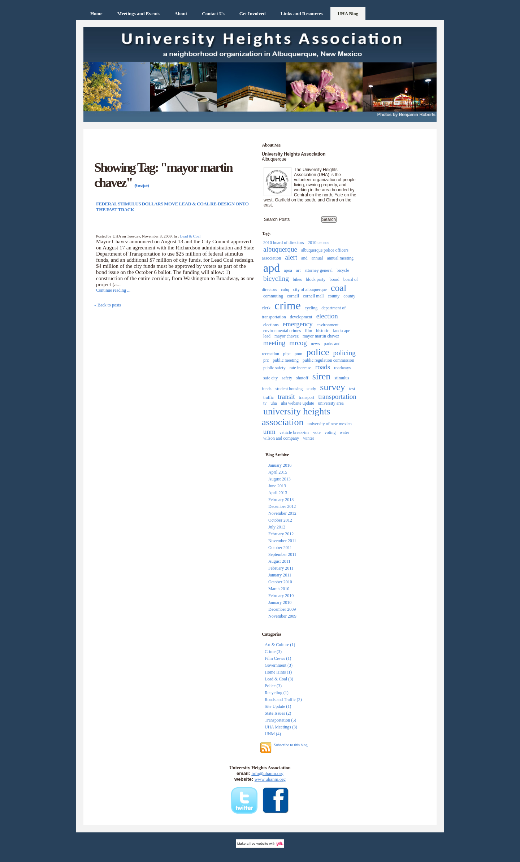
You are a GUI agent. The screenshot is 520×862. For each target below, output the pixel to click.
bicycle (343, 270)
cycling (311, 307)
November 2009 (282, 616)
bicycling (276, 278)
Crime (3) (273, 651)
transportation (337, 396)
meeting (274, 343)
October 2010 (280, 581)
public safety (274, 367)
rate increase (300, 367)
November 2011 (282, 540)
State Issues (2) (278, 713)
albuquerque (280, 249)
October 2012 (280, 520)
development (301, 316)
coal (338, 288)
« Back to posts (107, 305)
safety (287, 377)
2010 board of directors (283, 242)
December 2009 (282, 609)
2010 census (318, 242)
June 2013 (277, 485)
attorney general (319, 270)
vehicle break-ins (294, 432)
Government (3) (278, 665)
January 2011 (279, 575)
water (344, 432)
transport (307, 397)
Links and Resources (302, 13)
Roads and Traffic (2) (283, 699)
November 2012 (282, 513)
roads (322, 367)
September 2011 (282, 554)
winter (308, 438)
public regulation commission (328, 360)
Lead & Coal (190, 236)
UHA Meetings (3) (281, 727)
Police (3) (273, 685)
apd (271, 267)
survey (332, 387)
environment (328, 324)
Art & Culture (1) (280, 644)
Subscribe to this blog (291, 745)
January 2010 (279, 602)
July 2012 (276, 527)
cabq (285, 289)
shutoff (302, 377)
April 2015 (277, 472)
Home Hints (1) (278, 672)
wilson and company (281, 438)
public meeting (286, 360)
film (308, 330)
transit (286, 396)
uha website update (297, 403)
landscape (341, 330)
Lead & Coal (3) (279, 679)
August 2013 (279, 479)
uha (273, 403)
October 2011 (280, 547)
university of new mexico (330, 423)
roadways (342, 367)
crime (287, 305)
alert (291, 257)
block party (315, 279)
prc (266, 360)
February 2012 (281, 533)
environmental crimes (282, 330)
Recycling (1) (277, 692)
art (298, 270)
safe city (270, 377)
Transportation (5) (280, 720)
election (327, 316)
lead (266, 336)
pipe (287, 353)
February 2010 (281, 595)
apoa (288, 270)
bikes (297, 279)
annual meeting (340, 258)
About (180, 13)
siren (321, 376)
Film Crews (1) (278, 658)
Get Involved (252, 13)
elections (271, 324)
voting (330, 432)
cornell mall (313, 296)
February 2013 (281, 499)
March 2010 (278, 588)
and (304, 258)
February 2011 (281, 568)
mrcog (298, 343)
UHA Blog (348, 13)
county (334, 296)
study (311, 388)
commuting (273, 296)
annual (317, 258)
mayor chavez (286, 336)
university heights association (296, 416)
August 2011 (279, 561)
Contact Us (213, 13)
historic (322, 330)
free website (259, 843)
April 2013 (277, 492)
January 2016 (279, 465)
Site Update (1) (278, 706)
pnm (298, 353)
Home (96, 13)
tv (264, 403)
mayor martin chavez (321, 336)
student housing (289, 388)
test (352, 388)
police (317, 352)
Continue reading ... (113, 290)
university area (331, 403)
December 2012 (282, 506)
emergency (298, 324)
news (315, 343)
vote (317, 432)
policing (344, 353)
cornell (293, 296)
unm (269, 431)
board (334, 279)
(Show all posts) (141, 185)
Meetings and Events (138, 13)
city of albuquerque (310, 289)
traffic (268, 397)
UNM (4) (273, 733)
